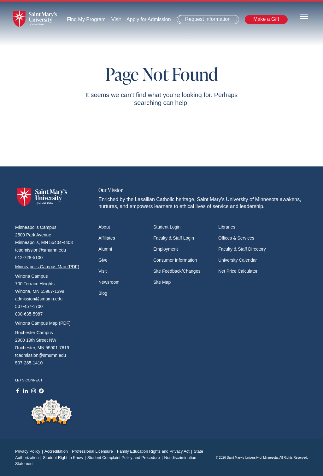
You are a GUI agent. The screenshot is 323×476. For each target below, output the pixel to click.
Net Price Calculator (238, 271)
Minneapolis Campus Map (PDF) (47, 266)
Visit (116, 19)
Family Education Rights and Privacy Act (155, 451)
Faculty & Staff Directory (242, 249)
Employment (165, 249)
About (104, 226)
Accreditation (58, 451)
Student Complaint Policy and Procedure (125, 457)
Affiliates (106, 238)
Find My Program (86, 19)
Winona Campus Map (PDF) (43, 323)
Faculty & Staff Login (173, 238)
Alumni (105, 249)
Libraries (226, 226)
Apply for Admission (148, 19)
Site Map (162, 282)
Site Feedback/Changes (176, 271)
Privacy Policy (29, 451)
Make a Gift (266, 19)
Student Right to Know (65, 457)
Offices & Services (236, 238)
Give (103, 260)
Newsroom (109, 282)
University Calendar (237, 260)
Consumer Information (175, 260)
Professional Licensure (94, 451)
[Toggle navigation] (304, 16)
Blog (102, 293)
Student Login (166, 226)
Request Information (208, 19)
